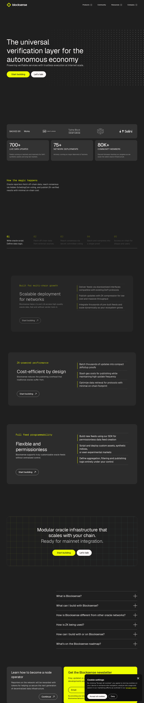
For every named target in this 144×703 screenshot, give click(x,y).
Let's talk (38, 74)
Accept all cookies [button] (97, 696)
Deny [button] (113, 696)
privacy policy (131, 688)
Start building (18, 74)
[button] (138, 678)
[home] (17, 5)
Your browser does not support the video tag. (72, 213)
